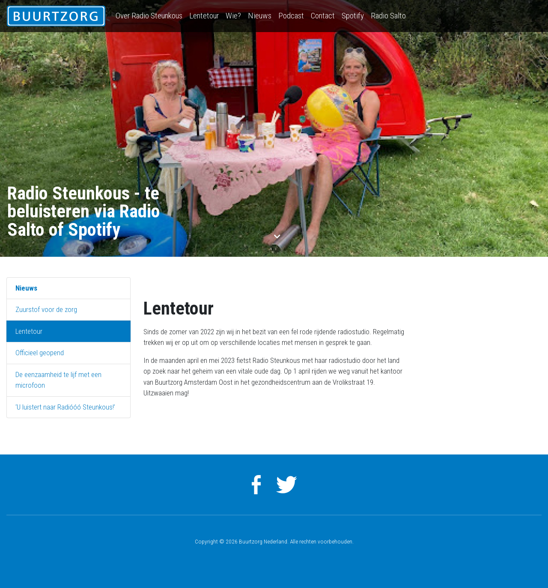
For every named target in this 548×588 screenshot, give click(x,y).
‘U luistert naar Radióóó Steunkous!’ (65, 407)
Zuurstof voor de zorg (46, 309)
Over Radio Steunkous (149, 16)
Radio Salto (388, 16)
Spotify (353, 16)
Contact (323, 16)
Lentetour (204, 16)
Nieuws (259, 16)
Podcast (291, 16)
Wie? (233, 16)
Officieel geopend (39, 352)
